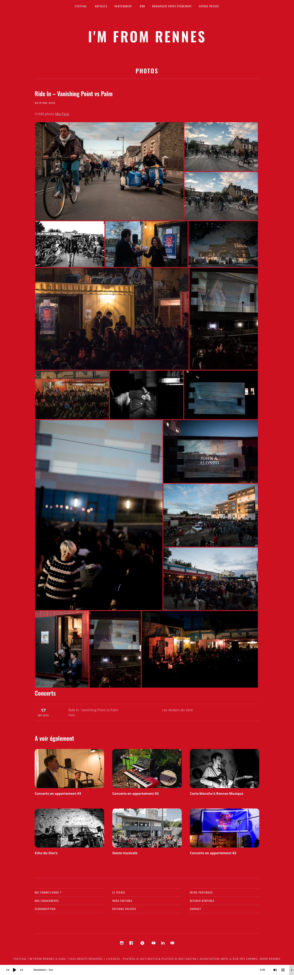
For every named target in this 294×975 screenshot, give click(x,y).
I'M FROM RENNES (147, 36)
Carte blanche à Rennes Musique (216, 793)
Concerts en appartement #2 (213, 853)
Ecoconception (45, 909)
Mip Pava (62, 114)
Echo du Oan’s (46, 853)
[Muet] (275, 970)
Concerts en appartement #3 (58, 793)
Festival (81, 6)
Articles (101, 6)
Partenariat (123, 6)
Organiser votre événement (172, 6)
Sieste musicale (124, 853)
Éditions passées (124, 909)
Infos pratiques (201, 892)
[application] (147, 970)
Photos (147, 70)
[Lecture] (14, 970)
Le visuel (119, 892)
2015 (51, 103)
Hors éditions (122, 901)
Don (142, 6)
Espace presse (209, 6)
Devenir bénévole (202, 901)
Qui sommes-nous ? (48, 892)
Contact (195, 909)
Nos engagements (47, 901)
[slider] (151, 970)
